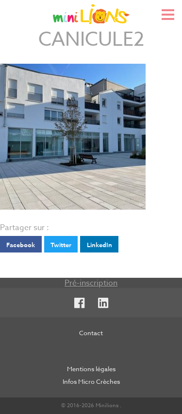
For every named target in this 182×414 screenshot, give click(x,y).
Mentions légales (91, 368)
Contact (91, 332)
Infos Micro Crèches (91, 381)
